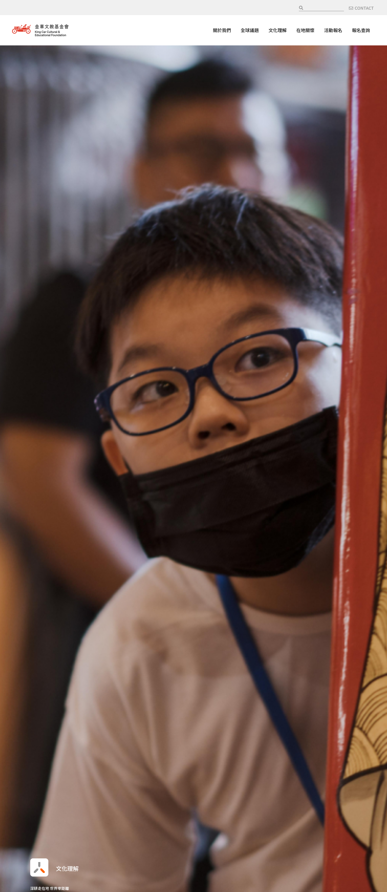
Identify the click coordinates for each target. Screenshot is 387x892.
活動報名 (333, 30)
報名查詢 (361, 30)
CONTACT (364, 8)
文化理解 (277, 30)
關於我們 (222, 30)
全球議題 (250, 30)
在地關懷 (305, 30)
